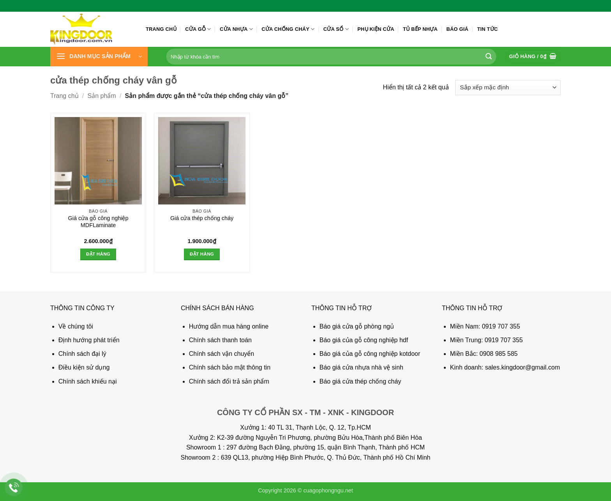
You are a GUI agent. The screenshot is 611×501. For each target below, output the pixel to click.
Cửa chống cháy (287, 29)
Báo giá (457, 29)
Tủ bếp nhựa (420, 29)
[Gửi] (488, 56)
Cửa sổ (336, 29)
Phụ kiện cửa (375, 29)
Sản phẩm (102, 95)
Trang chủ (161, 29)
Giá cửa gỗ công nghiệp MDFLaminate (98, 222)
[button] (99, 56)
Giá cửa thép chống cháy (201, 218)
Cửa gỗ (198, 29)
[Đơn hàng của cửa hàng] (508, 87)
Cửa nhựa (236, 29)
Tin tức (487, 29)
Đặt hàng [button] (98, 254)
